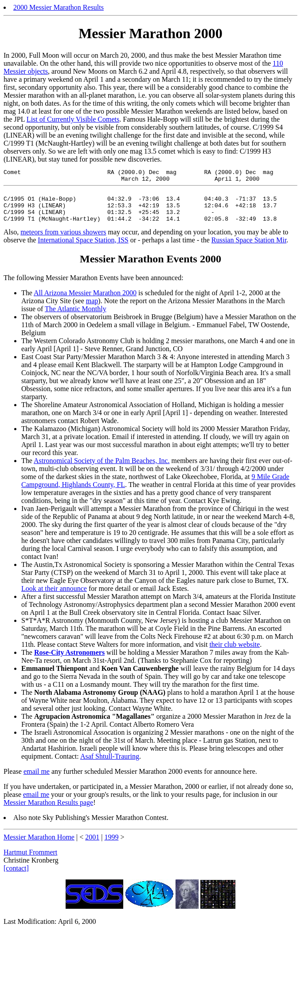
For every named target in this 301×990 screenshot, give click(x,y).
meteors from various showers (63, 241)
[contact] (16, 877)
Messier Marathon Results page (48, 812)
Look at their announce (54, 598)
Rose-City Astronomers (69, 661)
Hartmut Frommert (30, 861)
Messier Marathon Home (39, 846)
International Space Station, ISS (83, 249)
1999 (111, 846)
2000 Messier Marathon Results (58, 7)
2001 (92, 846)
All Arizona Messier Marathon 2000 (85, 302)
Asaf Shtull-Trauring (109, 765)
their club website (234, 653)
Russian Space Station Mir (248, 249)
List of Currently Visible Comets (73, 119)
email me (36, 780)
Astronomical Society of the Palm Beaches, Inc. (102, 470)
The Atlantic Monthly (75, 318)
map (92, 310)
